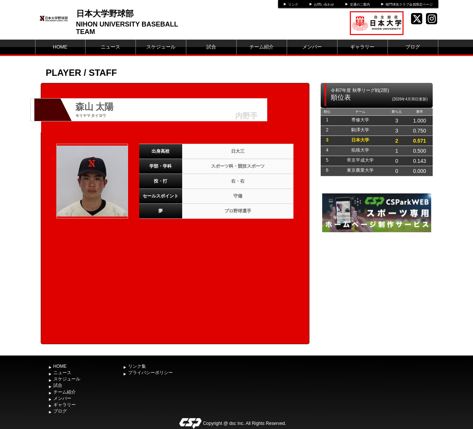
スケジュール (160, 47)
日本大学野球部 (105, 13)
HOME (60, 47)
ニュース (110, 47)
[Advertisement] (377, 290)
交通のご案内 (360, 4)
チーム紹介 (261, 47)
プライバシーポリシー (150, 372)
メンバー (312, 47)
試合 (211, 47)
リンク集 (137, 366)
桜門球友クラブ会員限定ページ (409, 4)
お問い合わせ (324, 4)
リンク (293, 4)
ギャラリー (362, 47)
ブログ (412, 47)
